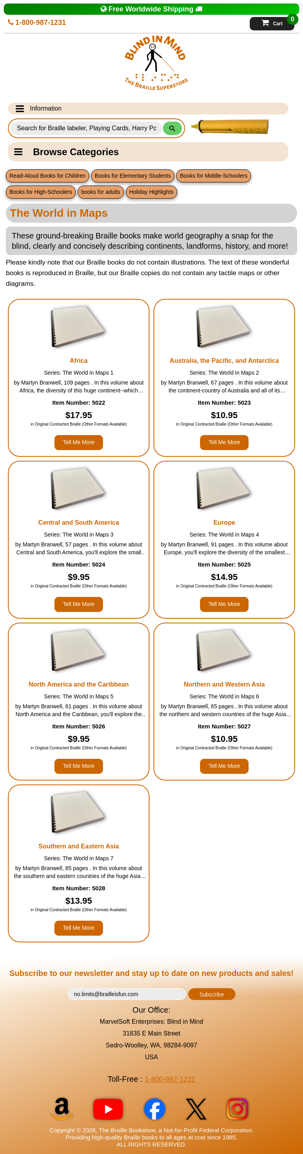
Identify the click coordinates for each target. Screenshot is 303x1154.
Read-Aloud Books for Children (47, 176)
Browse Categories (66, 152)
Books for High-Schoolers (40, 192)
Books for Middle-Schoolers (213, 176)
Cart (278, 21)
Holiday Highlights (151, 192)
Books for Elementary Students (133, 176)
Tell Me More (78, 442)
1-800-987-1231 (37, 22)
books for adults (100, 192)
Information (39, 108)
